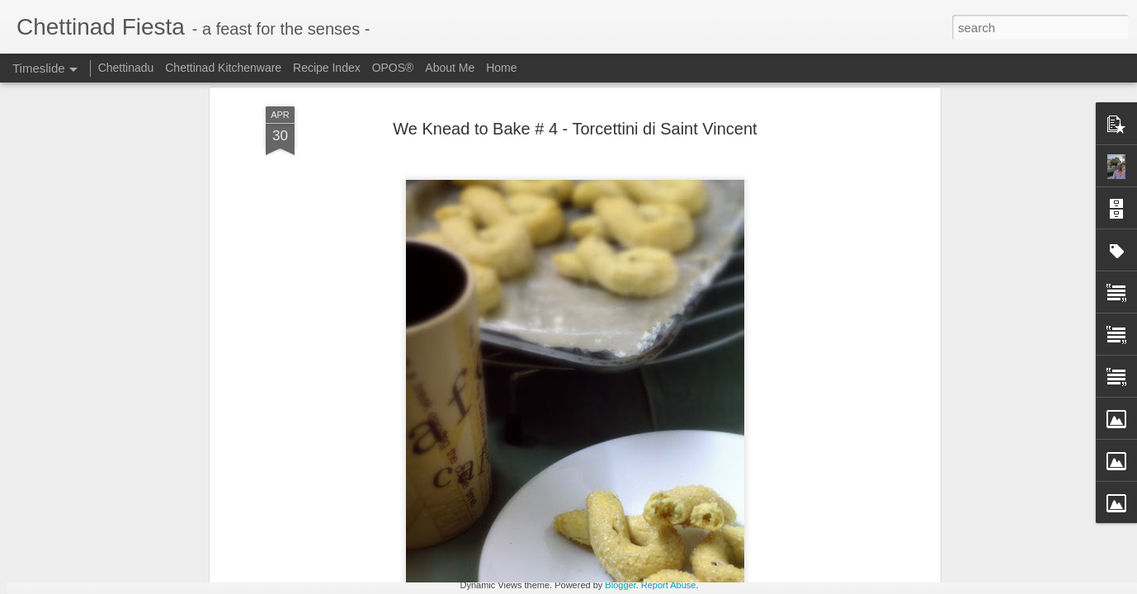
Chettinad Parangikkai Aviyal (803, 562)
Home (501, 67)
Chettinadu (126, 67)
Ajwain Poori (762, 505)
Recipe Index (327, 67)
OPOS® (393, 67)
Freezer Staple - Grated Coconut (590, 508)
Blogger (620, 585)
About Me (449, 67)
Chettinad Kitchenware (223, 67)
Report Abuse (668, 585)
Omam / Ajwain (769, 533)
